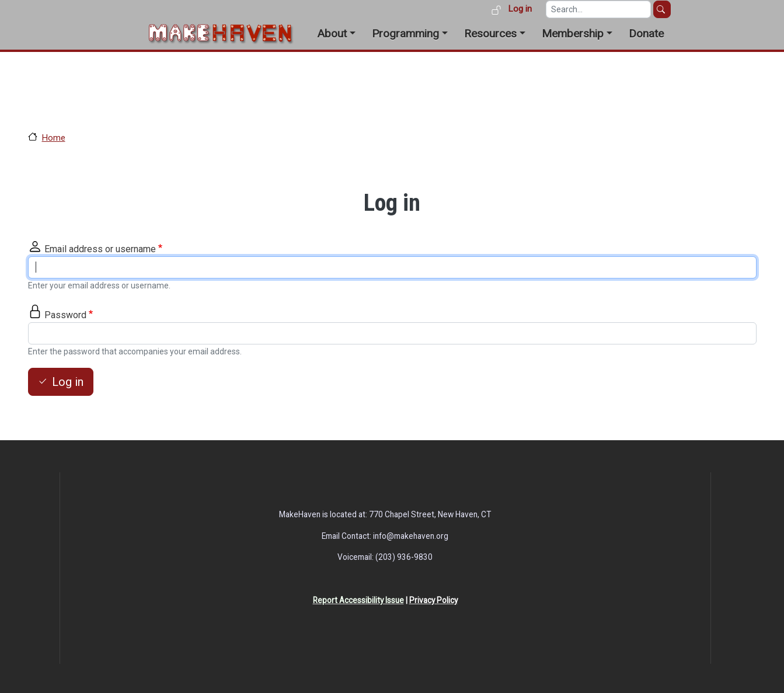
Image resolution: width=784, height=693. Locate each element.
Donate (646, 33)
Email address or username (100, 249)
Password (65, 315)
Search (662, 9)
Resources (490, 33)
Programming (405, 33)
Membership (573, 33)
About (332, 33)
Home (53, 138)
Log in (520, 9)
